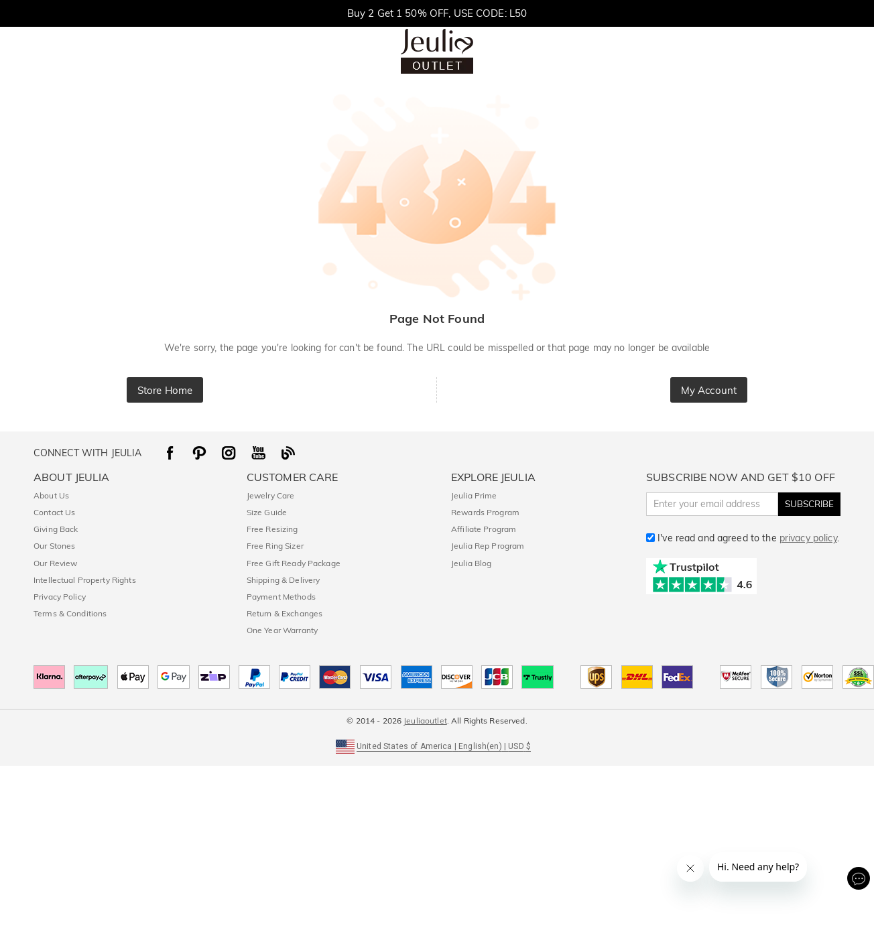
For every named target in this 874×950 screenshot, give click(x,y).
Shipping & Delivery (283, 580)
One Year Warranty (282, 630)
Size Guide (267, 512)
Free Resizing (272, 529)
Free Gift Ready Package (293, 563)
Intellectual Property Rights (85, 580)
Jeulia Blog (471, 563)
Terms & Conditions (70, 613)
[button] (437, 745)
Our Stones (54, 546)
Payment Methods (281, 597)
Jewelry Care (271, 495)
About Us (51, 495)
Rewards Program (485, 512)
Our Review (55, 563)
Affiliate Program (483, 529)
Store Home (164, 390)
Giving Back (56, 529)
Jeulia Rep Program (487, 546)
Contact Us (54, 512)
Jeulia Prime (474, 495)
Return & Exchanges (284, 613)
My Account (709, 390)
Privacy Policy (60, 597)
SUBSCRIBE (809, 503)
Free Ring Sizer (275, 546)
